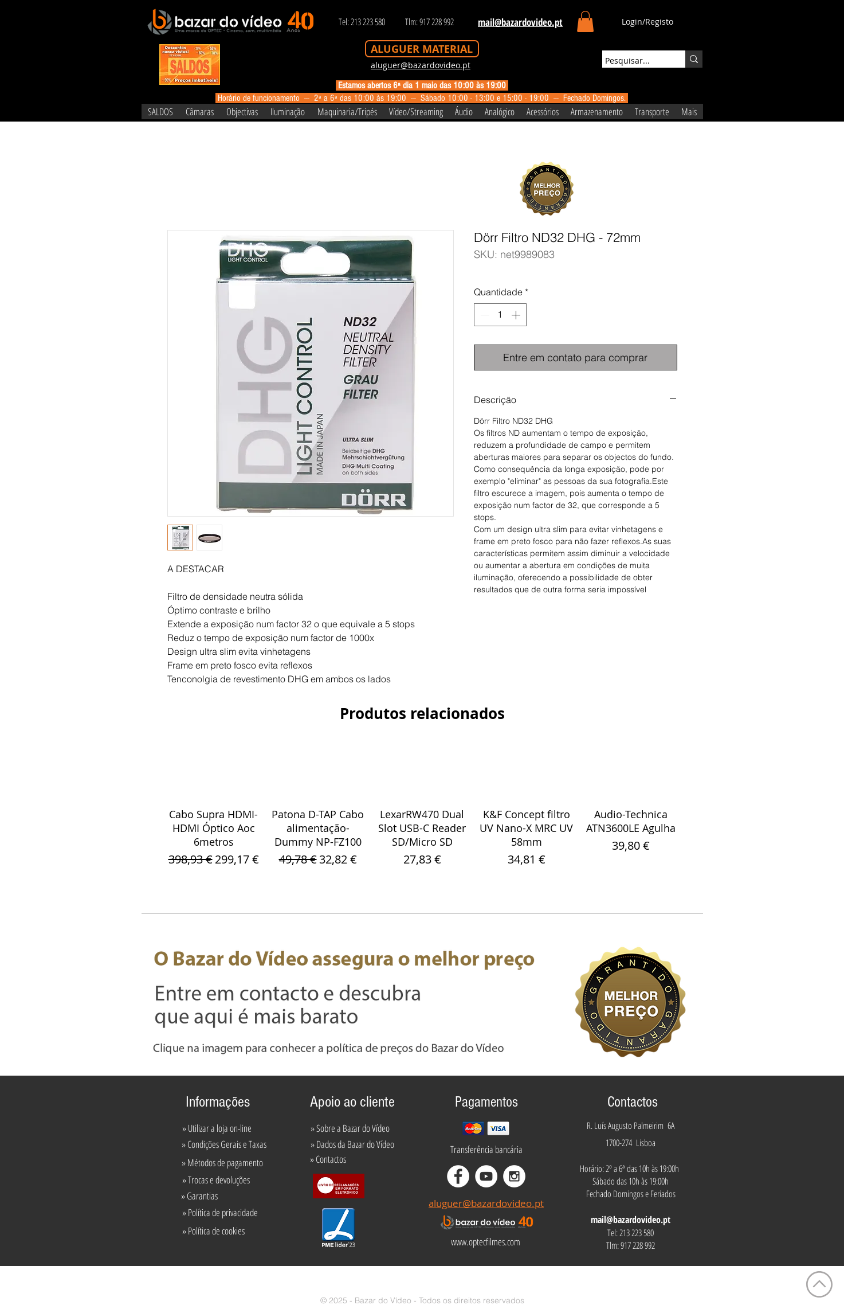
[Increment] (517, 315)
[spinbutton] (500, 315)
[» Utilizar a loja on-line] (217, 1128)
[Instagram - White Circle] (514, 1176)
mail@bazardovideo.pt (630, 1219)
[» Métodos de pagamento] (222, 1162)
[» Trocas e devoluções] (216, 1179)
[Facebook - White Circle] (458, 1176)
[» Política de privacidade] (220, 1213)
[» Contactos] (328, 1159)
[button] (585, 21)
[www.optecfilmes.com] (486, 1242)
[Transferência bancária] (486, 1149)
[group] (422, 806)
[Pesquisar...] (633, 60)
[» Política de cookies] (213, 1231)
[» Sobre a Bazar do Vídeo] (350, 1128)
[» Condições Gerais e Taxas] (224, 1144)
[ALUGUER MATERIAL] (422, 48)
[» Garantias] (199, 1195)
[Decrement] (484, 315)
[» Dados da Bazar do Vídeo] (352, 1144)
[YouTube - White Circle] (486, 1176)
